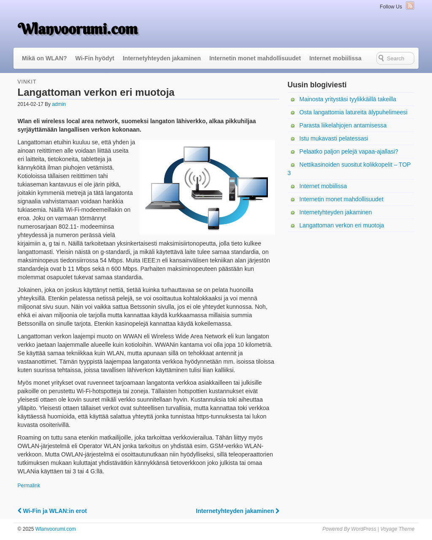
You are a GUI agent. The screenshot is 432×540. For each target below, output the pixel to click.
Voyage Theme (397, 529)
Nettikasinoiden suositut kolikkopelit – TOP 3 (349, 168)
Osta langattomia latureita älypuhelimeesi (354, 112)
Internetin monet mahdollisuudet (255, 58)
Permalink (29, 486)
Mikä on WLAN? (44, 58)
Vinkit (27, 82)
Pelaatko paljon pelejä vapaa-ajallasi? (349, 151)
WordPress (363, 529)
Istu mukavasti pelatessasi (334, 138)
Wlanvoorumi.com (78, 28)
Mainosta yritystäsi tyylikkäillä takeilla (348, 99)
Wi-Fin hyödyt (95, 58)
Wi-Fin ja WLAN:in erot (52, 511)
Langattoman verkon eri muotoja (342, 225)
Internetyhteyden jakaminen (162, 58)
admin (59, 104)
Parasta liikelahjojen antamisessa (343, 125)
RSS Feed (410, 5)
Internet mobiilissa (335, 58)
